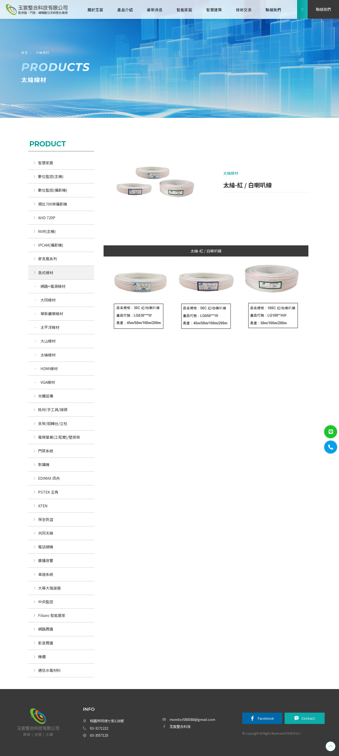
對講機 (43, 464)
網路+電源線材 (52, 286)
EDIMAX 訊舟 (49, 478)
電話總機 (45, 546)
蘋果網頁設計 (292, 733)
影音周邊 (45, 643)
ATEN (43, 505)
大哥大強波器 (49, 588)
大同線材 (48, 300)
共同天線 (45, 533)
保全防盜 (45, 519)
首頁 (24, 52)
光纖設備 (45, 396)
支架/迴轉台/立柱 (52, 423)
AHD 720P (46, 217)
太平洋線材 (49, 327)
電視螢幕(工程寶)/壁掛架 (59, 437)
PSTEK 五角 (48, 492)
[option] (155, 186)
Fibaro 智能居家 (51, 615)
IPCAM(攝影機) (50, 245)
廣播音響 (45, 560)
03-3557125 (99, 735)
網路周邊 (45, 629)
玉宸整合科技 (180, 726)
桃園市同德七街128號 (107, 720)
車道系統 (45, 574)
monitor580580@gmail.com (192, 719)
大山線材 (48, 341)
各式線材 (45, 272)
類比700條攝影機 (52, 204)
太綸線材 (42, 52)
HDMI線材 (49, 368)
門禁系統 (45, 451)
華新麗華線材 (51, 313)
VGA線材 (47, 382)
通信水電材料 (49, 670)
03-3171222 (99, 728)
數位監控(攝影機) (52, 190)
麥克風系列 (47, 258)
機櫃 (42, 656)
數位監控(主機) (51, 176)
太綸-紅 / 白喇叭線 (206, 251)
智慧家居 (45, 162)
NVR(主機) (47, 231)
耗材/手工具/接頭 (52, 409)
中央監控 (46, 601)
